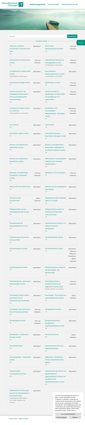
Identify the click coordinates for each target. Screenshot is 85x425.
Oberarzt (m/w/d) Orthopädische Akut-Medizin (55, 188)
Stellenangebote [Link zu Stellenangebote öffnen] (37, 4)
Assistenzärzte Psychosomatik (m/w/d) (20, 61)
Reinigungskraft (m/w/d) (53, 309)
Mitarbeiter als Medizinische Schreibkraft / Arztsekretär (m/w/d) (19, 175)
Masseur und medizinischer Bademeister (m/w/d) (19, 160)
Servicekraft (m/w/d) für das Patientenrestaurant (54, 347)
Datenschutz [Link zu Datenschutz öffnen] (23, 419)
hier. (75, 410)
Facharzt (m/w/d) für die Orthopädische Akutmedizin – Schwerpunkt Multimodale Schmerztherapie (19, 95)
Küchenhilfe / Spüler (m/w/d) (19, 133)
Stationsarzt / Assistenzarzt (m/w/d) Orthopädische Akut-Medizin (54, 359)
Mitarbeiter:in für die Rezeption (55, 173)
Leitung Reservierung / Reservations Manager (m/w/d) (55, 135)
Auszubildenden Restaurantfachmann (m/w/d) (54, 72)
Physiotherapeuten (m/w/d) (54, 237)
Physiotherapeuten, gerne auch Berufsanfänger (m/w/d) (20, 282)
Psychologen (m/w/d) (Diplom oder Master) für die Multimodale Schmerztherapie (19, 297)
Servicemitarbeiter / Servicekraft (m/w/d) (20, 358)
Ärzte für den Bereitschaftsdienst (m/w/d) (54, 47)
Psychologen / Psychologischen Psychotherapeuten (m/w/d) (55, 296)
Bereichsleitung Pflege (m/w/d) (20, 82)
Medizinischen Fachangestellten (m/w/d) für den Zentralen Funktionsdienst (55, 161)
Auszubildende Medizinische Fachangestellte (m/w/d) (54, 61)
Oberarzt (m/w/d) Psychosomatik (15, 199)
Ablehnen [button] (75, 417)
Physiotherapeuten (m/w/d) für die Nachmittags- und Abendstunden (55, 270)
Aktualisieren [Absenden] (72, 36)
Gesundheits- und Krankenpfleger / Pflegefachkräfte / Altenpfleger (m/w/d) (55, 112)
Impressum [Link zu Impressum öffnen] (13, 419)
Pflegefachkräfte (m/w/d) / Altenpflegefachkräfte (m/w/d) (19, 210)
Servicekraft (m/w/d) (51, 334)
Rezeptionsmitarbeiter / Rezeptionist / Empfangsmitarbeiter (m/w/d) (54, 323)
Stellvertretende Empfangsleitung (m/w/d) (18, 372)
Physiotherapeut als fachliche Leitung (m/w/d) (19, 238)
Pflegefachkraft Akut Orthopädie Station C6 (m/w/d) (55, 199)
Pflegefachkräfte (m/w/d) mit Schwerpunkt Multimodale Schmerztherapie (54, 211)
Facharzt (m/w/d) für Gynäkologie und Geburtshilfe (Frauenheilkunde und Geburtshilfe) (55, 95)
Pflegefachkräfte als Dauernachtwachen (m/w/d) (19, 224)
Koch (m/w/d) (14, 125)
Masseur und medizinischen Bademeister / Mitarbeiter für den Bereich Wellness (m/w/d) (55, 147)
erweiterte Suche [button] (43, 41)
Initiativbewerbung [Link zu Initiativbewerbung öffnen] (70, 4)
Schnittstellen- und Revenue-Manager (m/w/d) (19, 336)
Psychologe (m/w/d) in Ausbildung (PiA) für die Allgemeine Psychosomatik (54, 284)
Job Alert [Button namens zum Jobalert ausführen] (80, 42)
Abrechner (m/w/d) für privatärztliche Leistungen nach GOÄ (20, 48)
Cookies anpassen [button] (61, 417)
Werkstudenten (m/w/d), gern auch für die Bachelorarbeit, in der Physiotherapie (19, 393)
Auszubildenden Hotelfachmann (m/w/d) (20, 72)
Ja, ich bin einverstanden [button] (68, 414)
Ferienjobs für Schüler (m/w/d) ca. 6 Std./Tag (20, 109)
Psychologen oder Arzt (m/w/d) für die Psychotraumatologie (20, 310)
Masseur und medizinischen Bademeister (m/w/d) (19, 146)
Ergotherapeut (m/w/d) (52, 82)
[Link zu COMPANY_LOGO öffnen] (12, 4)
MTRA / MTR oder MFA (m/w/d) (20, 186)
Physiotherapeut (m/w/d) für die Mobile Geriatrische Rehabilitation (55, 225)
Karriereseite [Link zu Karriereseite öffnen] (53, 4)
